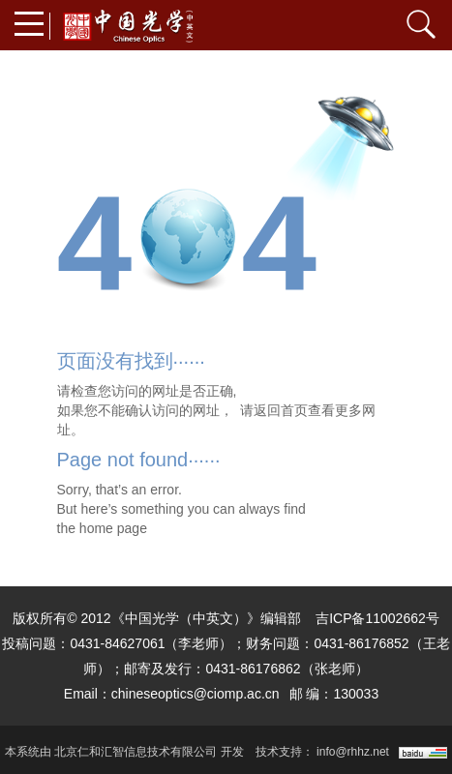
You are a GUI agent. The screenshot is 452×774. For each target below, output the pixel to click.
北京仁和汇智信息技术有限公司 (135, 752)
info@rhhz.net (352, 752)
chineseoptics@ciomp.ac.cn (195, 693)
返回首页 (281, 410)
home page (113, 528)
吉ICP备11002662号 (377, 618)
